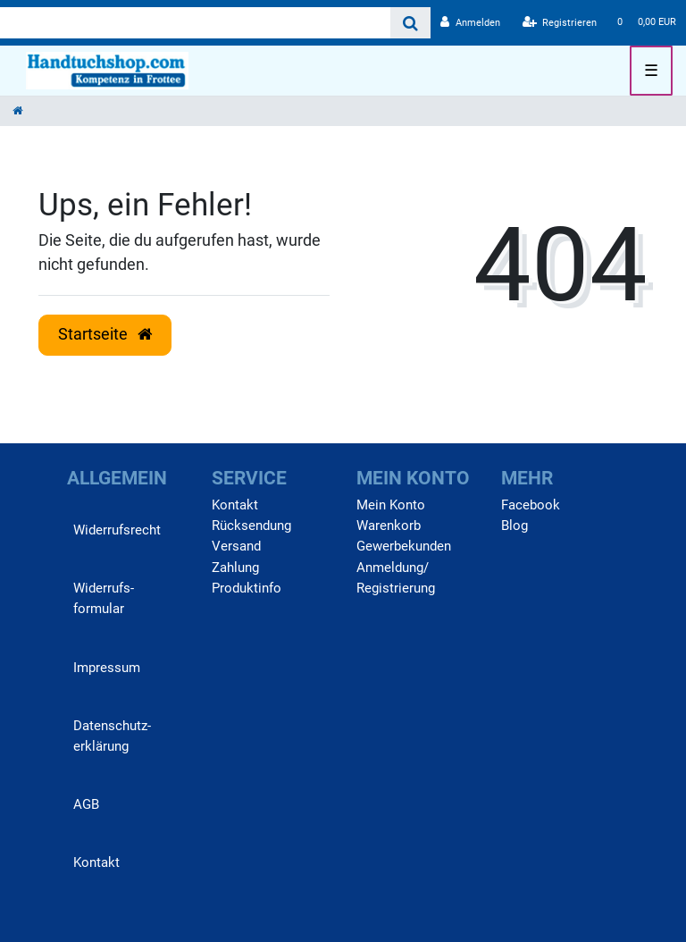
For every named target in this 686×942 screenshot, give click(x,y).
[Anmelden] (470, 23)
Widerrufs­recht (117, 530)
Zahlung (235, 567)
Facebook (530, 505)
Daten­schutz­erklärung (112, 736)
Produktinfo (246, 588)
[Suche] (410, 22)
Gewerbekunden (403, 546)
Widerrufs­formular (103, 598)
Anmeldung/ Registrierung (395, 577)
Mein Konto (390, 505)
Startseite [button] (105, 334)
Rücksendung (251, 525)
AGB (86, 804)
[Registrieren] (560, 23)
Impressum (106, 668)
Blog (514, 525)
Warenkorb (388, 525)
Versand (236, 546)
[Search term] (195, 22)
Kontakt (96, 862)
